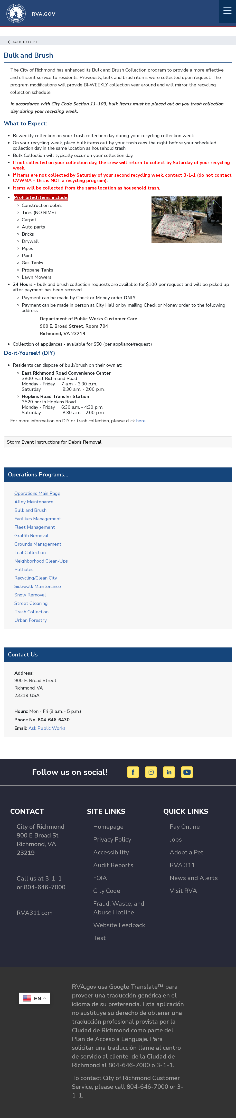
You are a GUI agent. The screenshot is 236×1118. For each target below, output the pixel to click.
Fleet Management (34, 523)
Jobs (176, 836)
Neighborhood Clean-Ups (41, 557)
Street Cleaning (31, 599)
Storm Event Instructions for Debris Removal (54, 439)
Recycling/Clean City (36, 574)
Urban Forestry (30, 616)
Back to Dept (23, 42)
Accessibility (111, 848)
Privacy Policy (112, 836)
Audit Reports (113, 861)
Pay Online (185, 823)
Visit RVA (183, 887)
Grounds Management (38, 540)
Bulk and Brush (30, 506)
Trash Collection (31, 608)
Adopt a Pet (186, 848)
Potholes (23, 566)
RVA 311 (182, 861)
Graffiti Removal (31, 532)
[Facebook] (134, 768)
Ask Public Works (47, 724)
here (142, 417)
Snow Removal (30, 591)
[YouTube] (187, 768)
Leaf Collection (30, 549)
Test (99, 934)
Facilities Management (38, 515)
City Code (106, 887)
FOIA (100, 874)
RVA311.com (35, 909)
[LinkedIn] (170, 768)
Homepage (108, 823)
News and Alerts (194, 874)
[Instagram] (152, 768)
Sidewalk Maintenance (38, 583)
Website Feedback (119, 921)
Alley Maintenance (34, 498)
